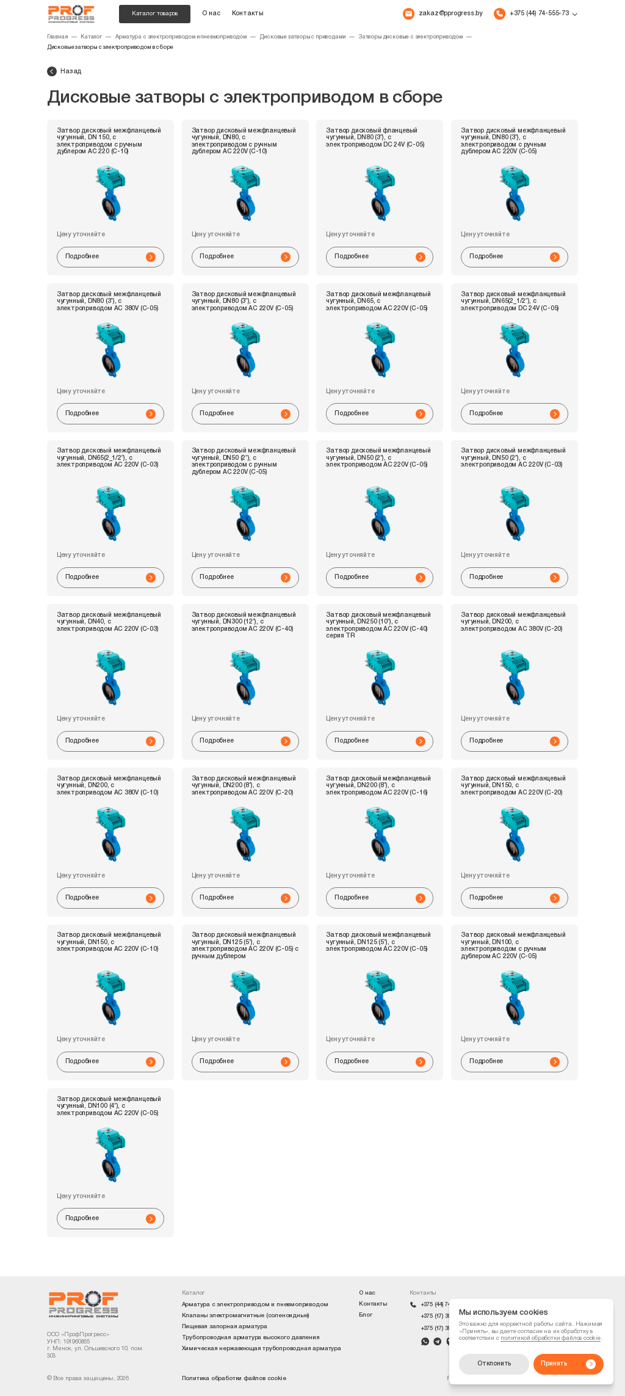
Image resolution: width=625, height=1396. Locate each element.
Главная (57, 37)
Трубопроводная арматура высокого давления (251, 1337)
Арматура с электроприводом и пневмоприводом (181, 37)
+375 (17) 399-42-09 (445, 1328)
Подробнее (110, 257)
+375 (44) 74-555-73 (445, 1304)
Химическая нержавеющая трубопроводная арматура (261, 1348)
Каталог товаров (155, 13)
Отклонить (494, 1364)
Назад (64, 71)
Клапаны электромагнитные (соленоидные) (245, 1315)
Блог (365, 1315)
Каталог (91, 37)
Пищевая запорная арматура (224, 1326)
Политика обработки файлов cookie (234, 1378)
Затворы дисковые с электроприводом (410, 37)
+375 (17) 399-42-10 (445, 1316)
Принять (568, 1364)
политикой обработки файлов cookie (550, 1338)
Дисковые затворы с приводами (302, 37)
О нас (211, 13)
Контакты (248, 13)
